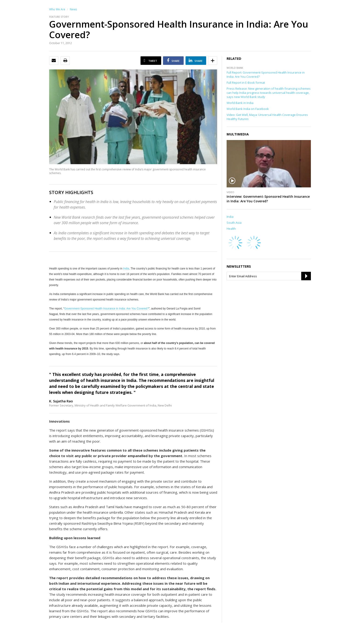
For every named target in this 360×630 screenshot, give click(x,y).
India (126, 268)
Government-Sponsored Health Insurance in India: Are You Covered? (106, 308)
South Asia (234, 222)
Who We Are (57, 9)
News (73, 9)
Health (231, 228)
